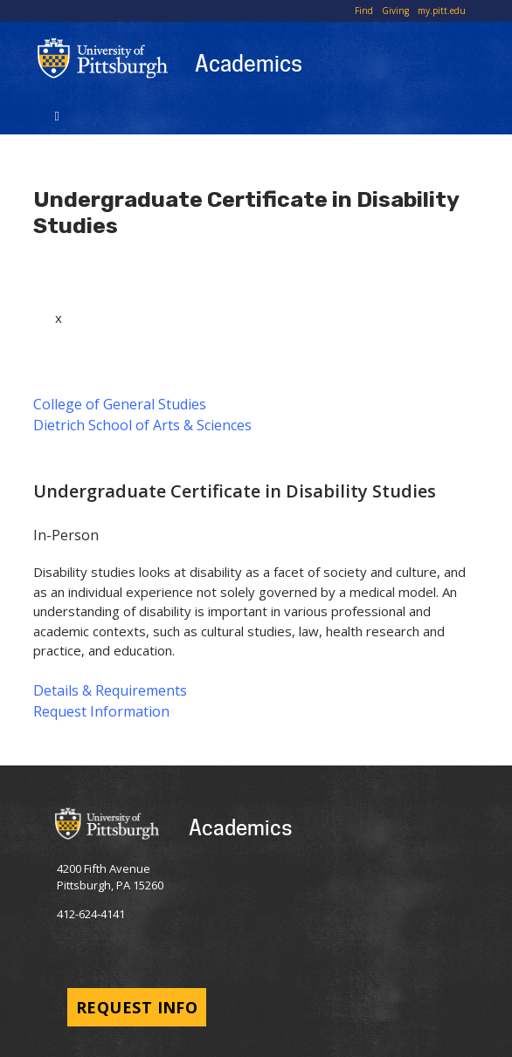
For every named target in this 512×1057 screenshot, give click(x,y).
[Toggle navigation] (57, 114)
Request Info (136, 1007)
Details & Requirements (110, 690)
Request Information (101, 711)
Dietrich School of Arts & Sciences (142, 425)
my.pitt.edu (442, 10)
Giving (395, 10)
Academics (248, 63)
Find (364, 10)
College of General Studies (119, 404)
